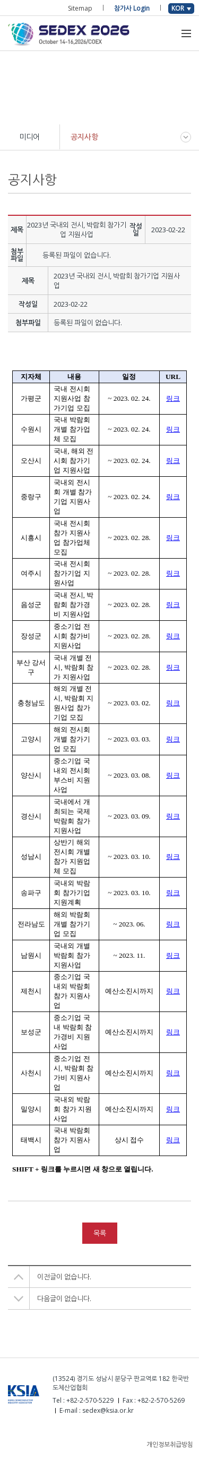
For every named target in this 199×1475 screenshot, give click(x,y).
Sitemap (80, 8)
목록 (99, 1233)
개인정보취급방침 (169, 1444)
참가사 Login (132, 8)
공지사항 (84, 137)
